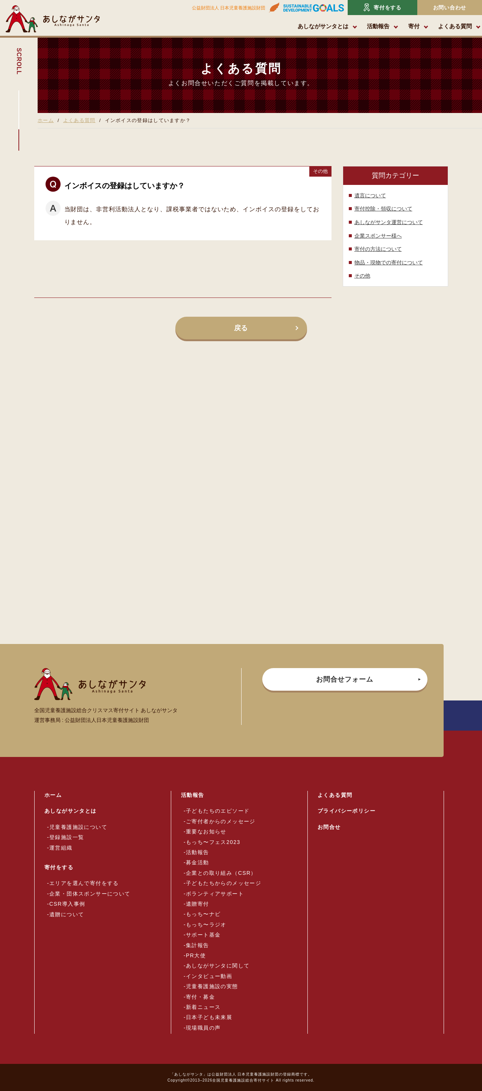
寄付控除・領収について (383, 209)
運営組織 (61, 848)
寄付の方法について (378, 249)
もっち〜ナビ (203, 914)
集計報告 (197, 945)
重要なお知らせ (206, 832)
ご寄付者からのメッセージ (220, 821)
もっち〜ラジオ (206, 925)
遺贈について (66, 914)
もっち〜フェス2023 (213, 842)
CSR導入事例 (67, 904)
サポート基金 (203, 935)
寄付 (414, 26)
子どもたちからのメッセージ (223, 883)
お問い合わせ (449, 8)
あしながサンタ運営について (388, 222)
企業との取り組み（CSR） (221, 873)
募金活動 (197, 862)
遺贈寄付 (197, 904)
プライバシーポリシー (347, 811)
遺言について (370, 195)
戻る (241, 328)
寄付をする (382, 7)
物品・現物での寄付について (388, 262)
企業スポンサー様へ (378, 236)
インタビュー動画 (209, 976)
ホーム (46, 120)
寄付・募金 (200, 997)
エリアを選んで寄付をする (84, 883)
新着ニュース (203, 1007)
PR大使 (196, 955)
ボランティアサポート (215, 894)
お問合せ (329, 827)
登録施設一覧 (66, 837)
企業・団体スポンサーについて (90, 894)
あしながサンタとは (323, 26)
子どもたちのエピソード (217, 811)
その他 (362, 276)
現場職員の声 (203, 1028)
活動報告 (378, 26)
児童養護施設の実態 (212, 986)
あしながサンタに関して (217, 966)
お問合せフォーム (344, 679)
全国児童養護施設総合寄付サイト (243, 1080)
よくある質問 (455, 26)
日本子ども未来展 (209, 1017)
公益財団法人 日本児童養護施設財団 (228, 8)
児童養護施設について (78, 827)
